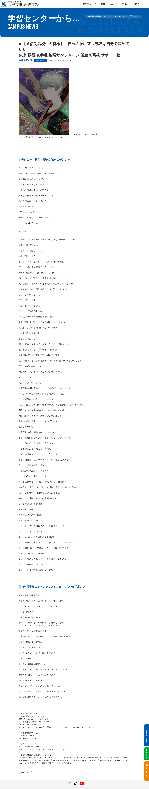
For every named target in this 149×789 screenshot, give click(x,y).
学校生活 (136, 4)
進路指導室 (40, 61)
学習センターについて (109, 4)
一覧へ (27, 772)
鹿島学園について (89, 4)
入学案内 (125, 4)
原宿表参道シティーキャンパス (61, 61)
